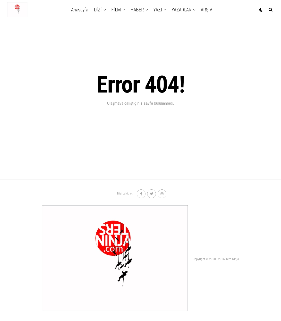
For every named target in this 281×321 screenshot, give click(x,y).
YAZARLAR (181, 10)
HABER (137, 10)
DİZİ (98, 10)
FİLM (116, 10)
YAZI (157, 10)
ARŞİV (206, 10)
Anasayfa (79, 10)
